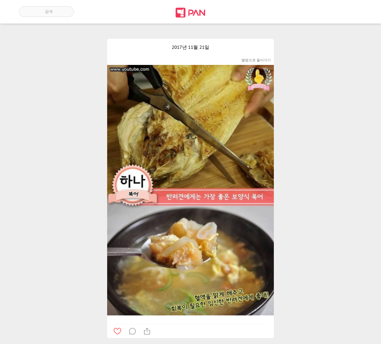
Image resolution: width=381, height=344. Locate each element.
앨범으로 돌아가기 (256, 60)
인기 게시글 (336, 11)
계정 (353, 11)
